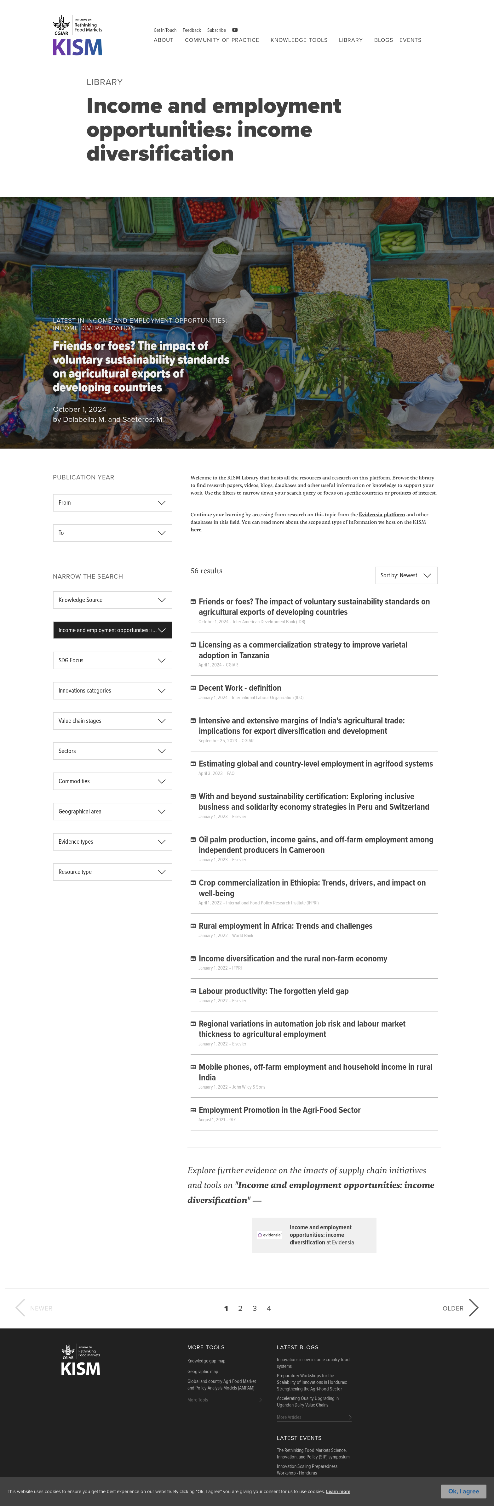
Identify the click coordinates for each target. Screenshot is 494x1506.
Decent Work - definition (240, 688)
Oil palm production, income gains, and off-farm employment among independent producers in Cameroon (316, 846)
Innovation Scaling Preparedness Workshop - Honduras (307, 1470)
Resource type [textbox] (75, 872)
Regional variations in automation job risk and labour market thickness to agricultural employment (302, 1030)
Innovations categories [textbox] (85, 691)
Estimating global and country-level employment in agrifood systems (316, 764)
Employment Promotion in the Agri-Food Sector (280, 1110)
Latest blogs (298, 1347)
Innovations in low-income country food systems (313, 1363)
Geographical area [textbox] (80, 812)
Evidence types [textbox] (76, 842)
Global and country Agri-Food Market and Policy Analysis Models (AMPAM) (221, 1385)
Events (410, 40)
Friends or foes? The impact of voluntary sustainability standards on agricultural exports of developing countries (141, 368)
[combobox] (112, 503)
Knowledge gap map (206, 1361)
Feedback (192, 30)
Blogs (383, 40)
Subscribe (216, 30)
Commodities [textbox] (74, 782)
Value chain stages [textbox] (80, 721)
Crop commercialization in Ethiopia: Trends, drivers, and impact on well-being (312, 889)
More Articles (289, 1417)
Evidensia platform (382, 514)
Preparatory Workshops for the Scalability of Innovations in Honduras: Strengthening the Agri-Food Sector (312, 1382)
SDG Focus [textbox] (71, 661)
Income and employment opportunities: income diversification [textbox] (115, 630)
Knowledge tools (299, 40)
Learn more (363, 1491)
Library (351, 40)
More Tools (206, 1347)
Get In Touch (165, 30)
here (196, 529)
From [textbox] (65, 503)
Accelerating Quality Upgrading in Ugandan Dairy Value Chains (308, 1402)
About (164, 40)
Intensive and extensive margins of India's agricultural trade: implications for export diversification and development (302, 727)
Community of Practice (222, 40)
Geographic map (202, 1372)
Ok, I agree (463, 1491)
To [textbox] (61, 533)
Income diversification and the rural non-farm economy (293, 959)
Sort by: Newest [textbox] (399, 576)
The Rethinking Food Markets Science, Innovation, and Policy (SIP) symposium (313, 1453)
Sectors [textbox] (67, 751)
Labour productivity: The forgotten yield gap (274, 991)
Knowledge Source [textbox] (80, 600)
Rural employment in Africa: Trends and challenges (286, 926)
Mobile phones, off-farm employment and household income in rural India (316, 1073)
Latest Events (299, 1438)
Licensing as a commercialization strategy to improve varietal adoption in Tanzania (303, 651)
